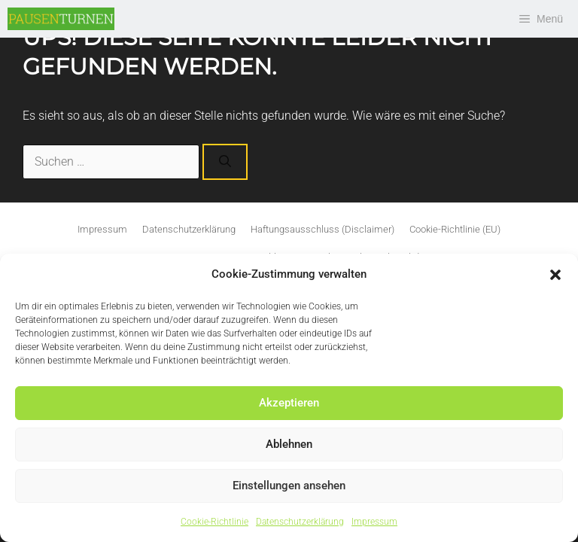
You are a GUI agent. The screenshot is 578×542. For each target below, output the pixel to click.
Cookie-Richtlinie (214, 521)
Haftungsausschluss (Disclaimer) (322, 229)
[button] (555, 274)
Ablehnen (289, 444)
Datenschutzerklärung (300, 521)
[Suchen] (225, 162)
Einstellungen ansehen (289, 485)
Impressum (374, 521)
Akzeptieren (289, 403)
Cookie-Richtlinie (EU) (454, 229)
